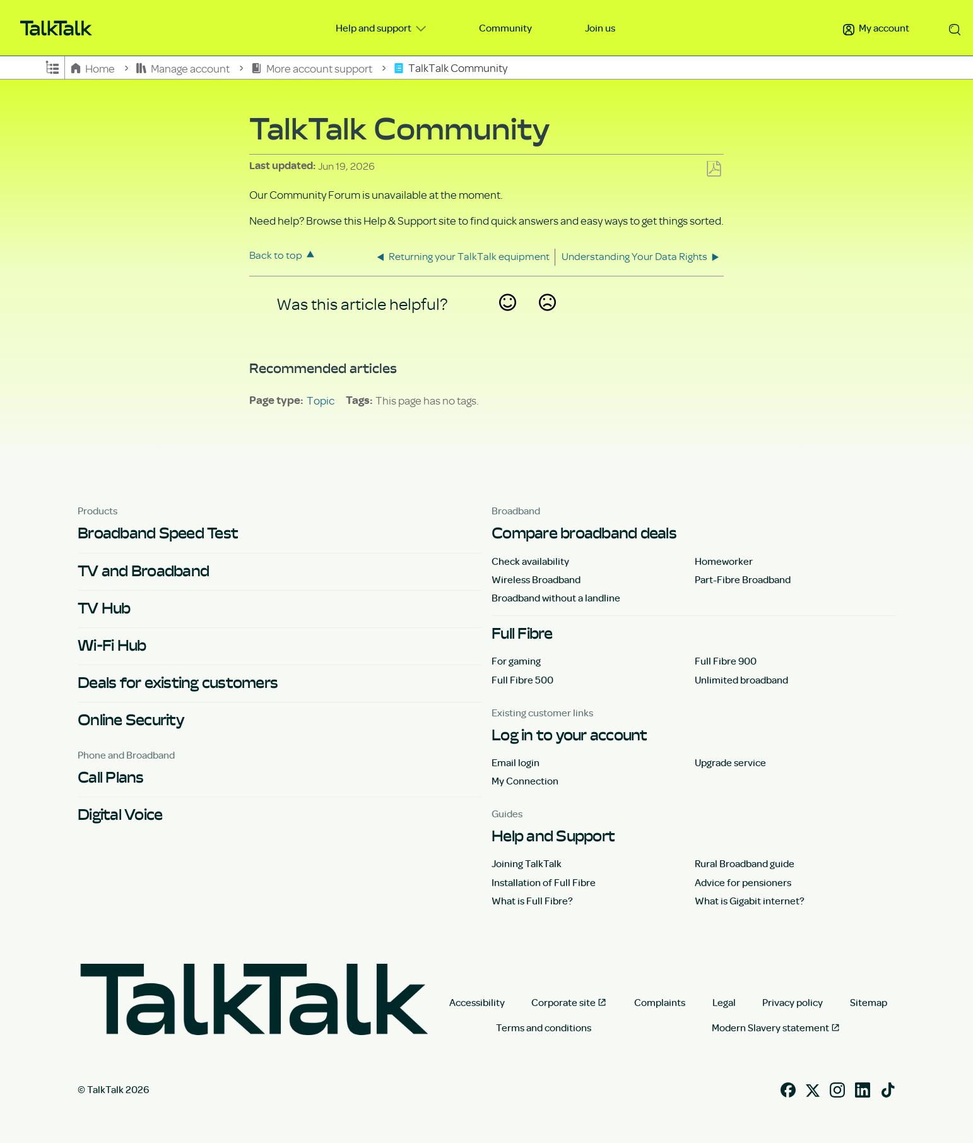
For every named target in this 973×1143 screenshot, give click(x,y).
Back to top (275, 254)
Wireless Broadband (536, 579)
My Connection (525, 780)
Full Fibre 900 (726, 660)
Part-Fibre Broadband (743, 579)
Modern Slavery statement (770, 1027)
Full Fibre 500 (522, 679)
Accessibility (477, 1002)
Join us (600, 27)
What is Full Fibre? (532, 900)
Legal (724, 1002)
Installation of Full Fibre (544, 882)
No (547, 318)
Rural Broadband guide (744, 863)
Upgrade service (730, 762)
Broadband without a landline (556, 597)
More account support (312, 68)
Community (505, 27)
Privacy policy (792, 1002)
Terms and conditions (543, 1027)
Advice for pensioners (743, 882)
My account (876, 27)
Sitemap (868, 1002)
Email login (516, 762)
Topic (320, 400)
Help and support (374, 27)
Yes (507, 318)
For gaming (516, 660)
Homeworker (724, 561)
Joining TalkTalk (527, 863)
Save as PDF (713, 169)
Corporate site (563, 1002)
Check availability (530, 561)
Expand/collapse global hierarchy (52, 66)
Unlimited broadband (741, 679)
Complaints (659, 1002)
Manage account (184, 68)
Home (94, 68)
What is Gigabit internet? (750, 900)
